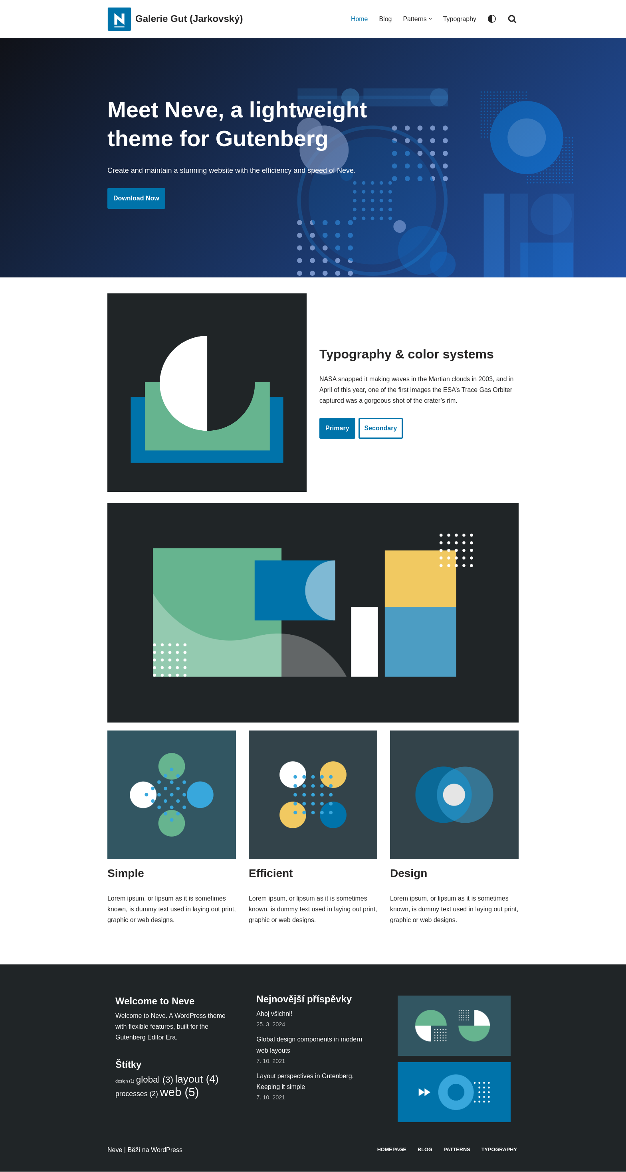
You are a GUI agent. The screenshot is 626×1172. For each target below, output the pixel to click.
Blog (385, 19)
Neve (114, 1150)
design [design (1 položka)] (124, 1081)
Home (359, 19)
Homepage (391, 1150)
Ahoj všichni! (274, 1014)
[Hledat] (512, 18)
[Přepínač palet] (492, 19)
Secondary (381, 428)
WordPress (166, 1150)
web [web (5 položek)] (179, 1092)
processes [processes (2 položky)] (136, 1094)
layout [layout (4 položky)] (196, 1079)
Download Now (136, 198)
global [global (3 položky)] (154, 1080)
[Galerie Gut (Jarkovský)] (175, 19)
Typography (459, 19)
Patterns (456, 1150)
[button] (430, 18)
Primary (337, 428)
